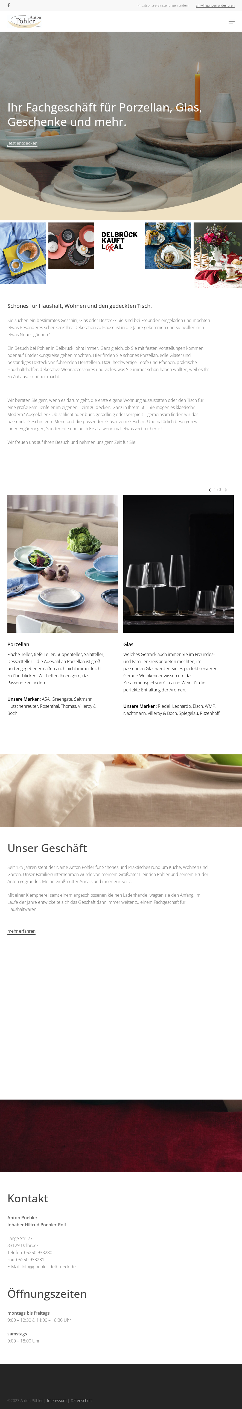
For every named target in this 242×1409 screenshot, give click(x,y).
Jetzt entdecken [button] (22, 143)
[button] (163, 5)
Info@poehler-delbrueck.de (49, 1267)
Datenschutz (81, 1400)
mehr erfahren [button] (21, 931)
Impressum (56, 1400)
